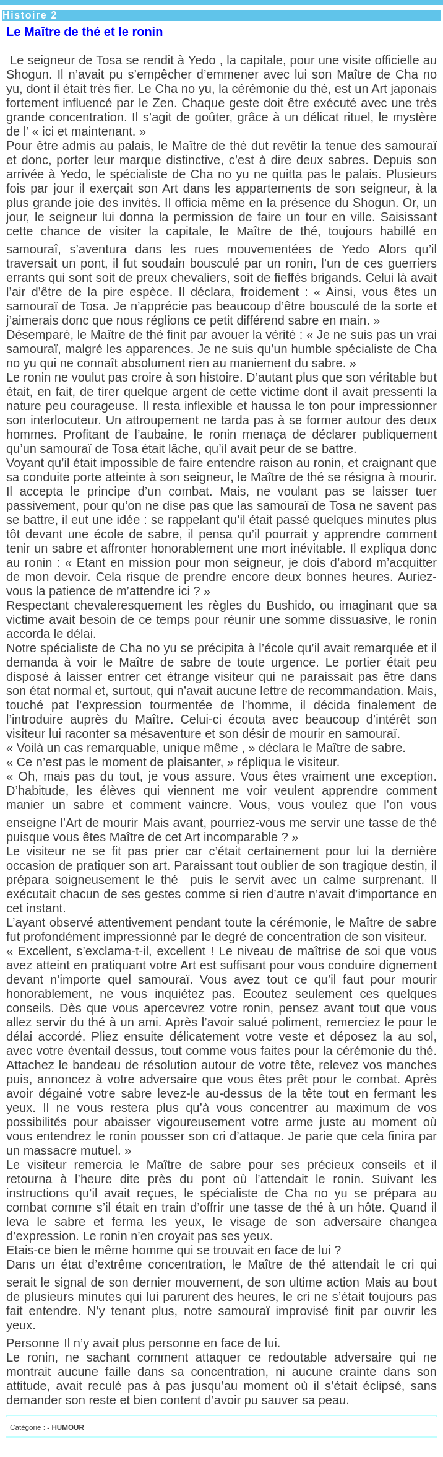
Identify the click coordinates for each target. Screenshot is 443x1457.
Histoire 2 (30, 15)
